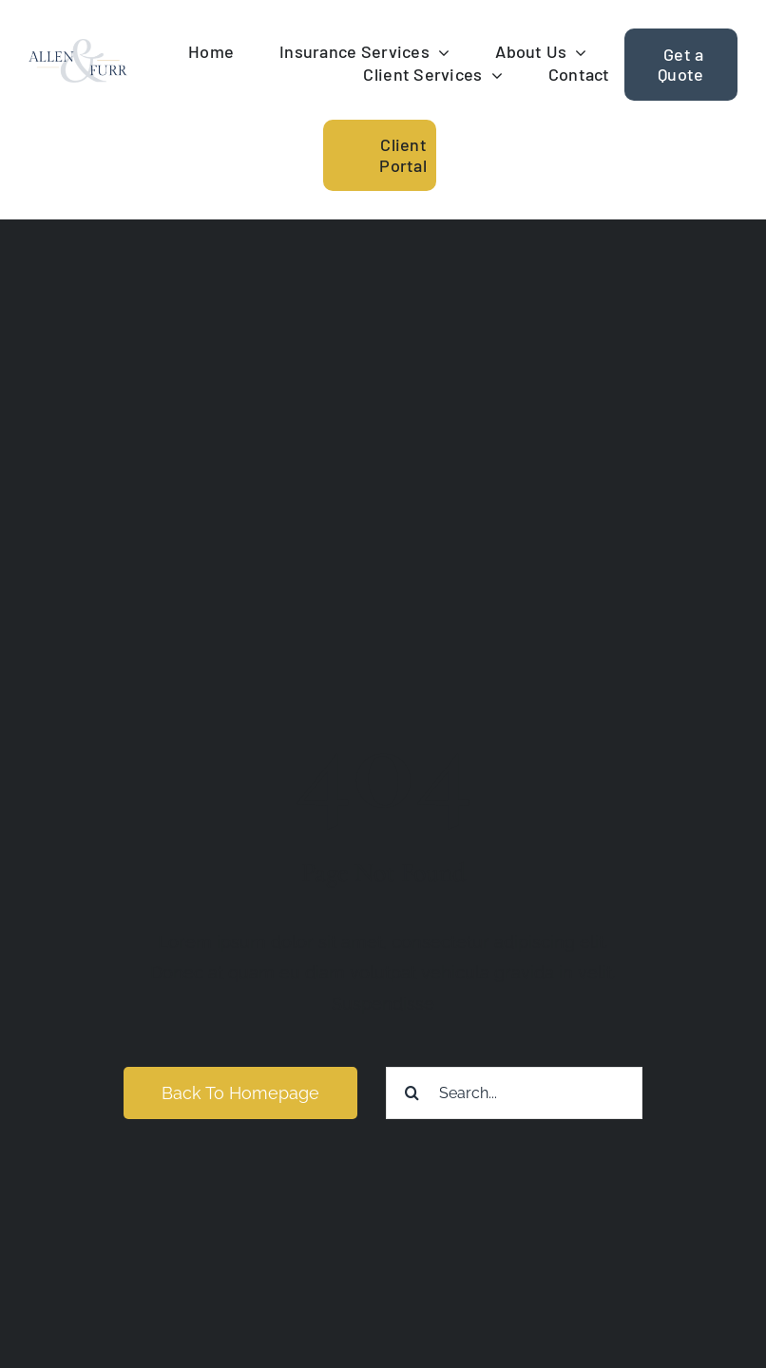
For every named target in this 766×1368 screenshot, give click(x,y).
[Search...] (514, 1093)
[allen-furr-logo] (78, 47)
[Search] (412, 1093)
